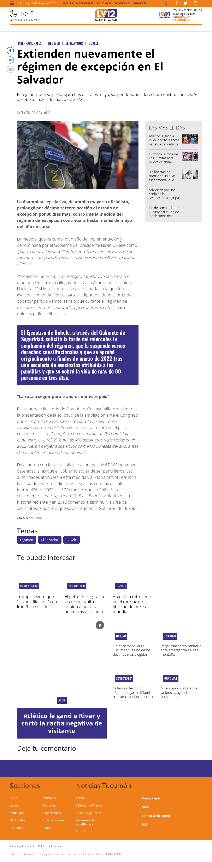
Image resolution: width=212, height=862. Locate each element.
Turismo (121, 636)
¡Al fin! (62, 700)
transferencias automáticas (86, 822)
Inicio (13, 798)
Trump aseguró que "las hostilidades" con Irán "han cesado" (37, 601)
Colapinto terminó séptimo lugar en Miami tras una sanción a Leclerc (133, 692)
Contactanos (151, 798)
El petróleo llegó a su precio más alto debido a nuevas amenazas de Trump (84, 604)
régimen (26, 540)
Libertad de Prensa (89, 805)
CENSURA (121, 586)
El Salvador (49, 540)
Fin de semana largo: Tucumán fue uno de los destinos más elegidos (164, 214)
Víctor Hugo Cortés (89, 813)
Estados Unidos (29, 586)
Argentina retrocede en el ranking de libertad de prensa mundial (132, 604)
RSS (144, 824)
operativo (170, 636)
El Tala (80, 831)
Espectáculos (52, 813)
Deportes (139, 3)
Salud (47, 828)
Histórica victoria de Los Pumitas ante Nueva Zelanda (163, 158)
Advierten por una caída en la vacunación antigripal (164, 194)
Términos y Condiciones (22, 845)
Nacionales (84, 3)
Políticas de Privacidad (50, 845)
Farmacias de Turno (156, 816)
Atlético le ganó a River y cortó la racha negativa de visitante (164, 140)
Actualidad (17, 813)
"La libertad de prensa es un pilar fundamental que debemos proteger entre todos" (163, 180)
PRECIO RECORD (76, 586)
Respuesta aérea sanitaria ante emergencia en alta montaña (181, 650)
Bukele (71, 540)
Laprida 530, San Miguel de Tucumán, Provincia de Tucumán (58, 854)
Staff (145, 807)
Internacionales (53, 820)
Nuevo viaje (170, 678)
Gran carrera (124, 678)
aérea (80, 798)
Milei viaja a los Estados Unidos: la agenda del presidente (179, 692)
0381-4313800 (113, 854)
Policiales (104, 3)
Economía (122, 3)
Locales (67, 3)
